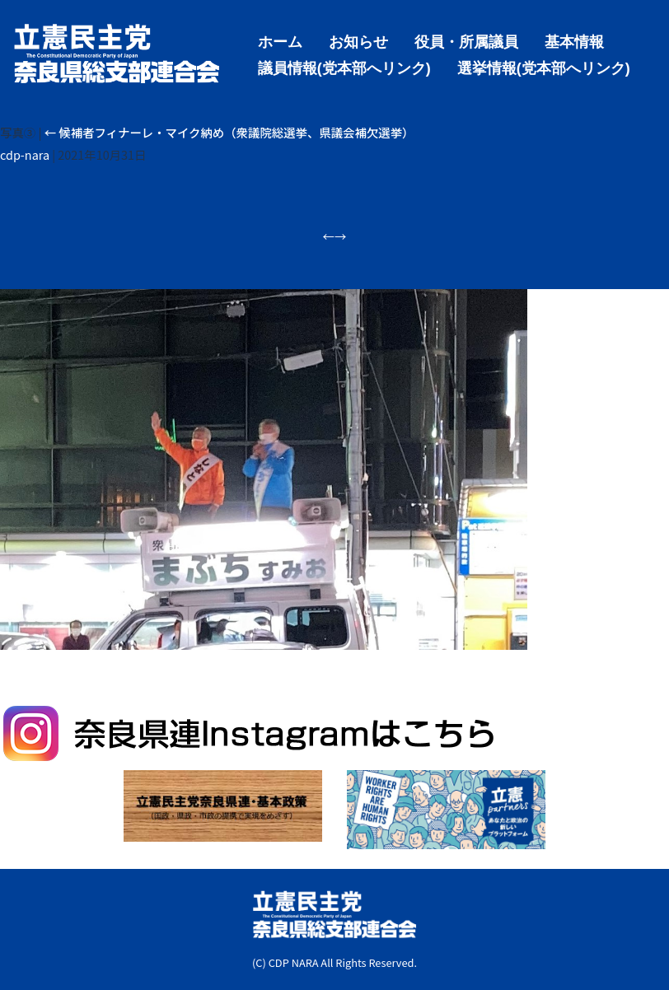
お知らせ (358, 41)
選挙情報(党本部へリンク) (543, 67)
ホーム (280, 41)
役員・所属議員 (466, 41)
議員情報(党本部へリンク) (344, 67)
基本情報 (574, 41)
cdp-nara (24, 154)
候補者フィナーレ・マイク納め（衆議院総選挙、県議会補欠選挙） (229, 132)
